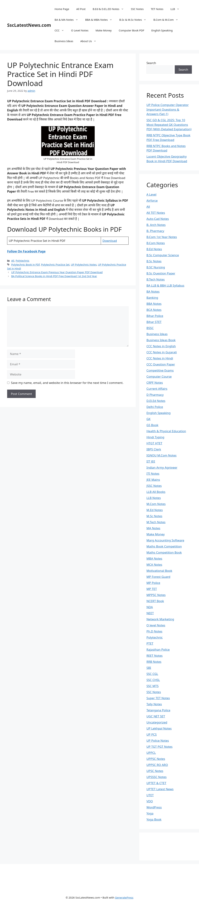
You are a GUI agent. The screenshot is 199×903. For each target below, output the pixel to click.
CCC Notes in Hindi (159, 358)
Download (110, 241)
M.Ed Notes (154, 510)
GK (148, 419)
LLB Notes (153, 498)
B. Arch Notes (156, 225)
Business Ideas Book (161, 340)
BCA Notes (153, 310)
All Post (81, 9)
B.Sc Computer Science (162, 255)
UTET (150, 795)
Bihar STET (154, 322)
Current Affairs (156, 389)
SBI (148, 668)
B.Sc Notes (153, 261)
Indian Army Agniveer (161, 467)
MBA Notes (154, 558)
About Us (90, 41)
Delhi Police (154, 407)
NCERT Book (155, 601)
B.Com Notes (155, 243)
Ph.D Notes (154, 631)
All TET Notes (155, 213)
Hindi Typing (155, 437)
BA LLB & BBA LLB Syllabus (165, 285)
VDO (149, 801)
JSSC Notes (154, 486)
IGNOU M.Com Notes (161, 455)
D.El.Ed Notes (155, 401)
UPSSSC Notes (156, 777)
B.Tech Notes (155, 279)
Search (151, 63)
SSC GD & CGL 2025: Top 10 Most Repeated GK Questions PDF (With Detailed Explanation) (168, 124)
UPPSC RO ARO (157, 765)
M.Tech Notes (155, 522)
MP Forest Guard (158, 577)
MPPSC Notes (156, 595)
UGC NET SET (155, 716)
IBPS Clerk (153, 449)
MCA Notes (154, 565)
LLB (176, 9)
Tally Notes (154, 704)
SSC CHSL (153, 680)
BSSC (150, 328)
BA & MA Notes (68, 19)
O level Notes (155, 625)
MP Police (153, 583)
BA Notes (152, 291)
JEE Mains (153, 480)
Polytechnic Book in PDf (25, 264)
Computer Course (159, 376)
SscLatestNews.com (29, 25)
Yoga (149, 813)
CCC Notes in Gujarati (161, 352)
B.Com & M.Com (167, 19)
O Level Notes (79, 30)
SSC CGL (152, 674)
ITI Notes (152, 473)
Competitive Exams (160, 370)
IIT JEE (150, 461)
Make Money (104, 30)
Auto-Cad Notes (157, 219)
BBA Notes (153, 304)
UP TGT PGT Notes (159, 747)
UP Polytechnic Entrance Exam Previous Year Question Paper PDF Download (57, 272)
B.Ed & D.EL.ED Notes (110, 9)
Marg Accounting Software (165, 540)
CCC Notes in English (161, 346)
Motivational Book (159, 571)
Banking (152, 298)
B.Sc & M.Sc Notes (134, 19)
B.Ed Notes (154, 249)
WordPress (154, 807)
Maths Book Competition (164, 546)
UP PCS (151, 734)
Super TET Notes (158, 698)
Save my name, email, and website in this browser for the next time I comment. (67, 383)
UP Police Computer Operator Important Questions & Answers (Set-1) (167, 109)
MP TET (151, 589)
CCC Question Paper (160, 364)
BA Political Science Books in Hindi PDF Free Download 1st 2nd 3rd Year (54, 276)
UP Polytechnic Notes (84, 264)
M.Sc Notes (154, 516)
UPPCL (151, 753)
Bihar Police (154, 316)
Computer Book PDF (131, 30)
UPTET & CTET (156, 783)
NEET (150, 613)
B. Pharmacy (155, 231)
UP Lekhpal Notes (159, 728)
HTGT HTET (154, 443)
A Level (151, 194)
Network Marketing (160, 619)
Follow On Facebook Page (26, 251)
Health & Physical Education (166, 431)
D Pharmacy (155, 395)
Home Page (62, 9)
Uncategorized (156, 722)
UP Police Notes (157, 740)
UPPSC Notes (155, 759)
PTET (149, 643)
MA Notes (153, 528)
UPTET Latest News (160, 789)
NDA (149, 607)
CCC (61, 30)
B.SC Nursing (155, 267)
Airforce (152, 200)
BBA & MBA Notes (100, 19)
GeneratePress (124, 897)
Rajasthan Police (158, 649)
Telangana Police (158, 710)
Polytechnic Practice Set (55, 264)
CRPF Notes (154, 382)
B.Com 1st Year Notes (161, 237)
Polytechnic (22, 260)
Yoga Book (153, 819)
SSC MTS (152, 686)
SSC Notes (137, 9)
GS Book (152, 425)
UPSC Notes (154, 771)
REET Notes (154, 656)
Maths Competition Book (164, 552)
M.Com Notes (156, 504)
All (12, 260)
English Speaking (162, 30)
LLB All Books (155, 492)
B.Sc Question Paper (160, 273)
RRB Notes (153, 662)
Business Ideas (64, 41)
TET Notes (157, 9)
